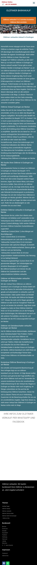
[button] (33, 2)
